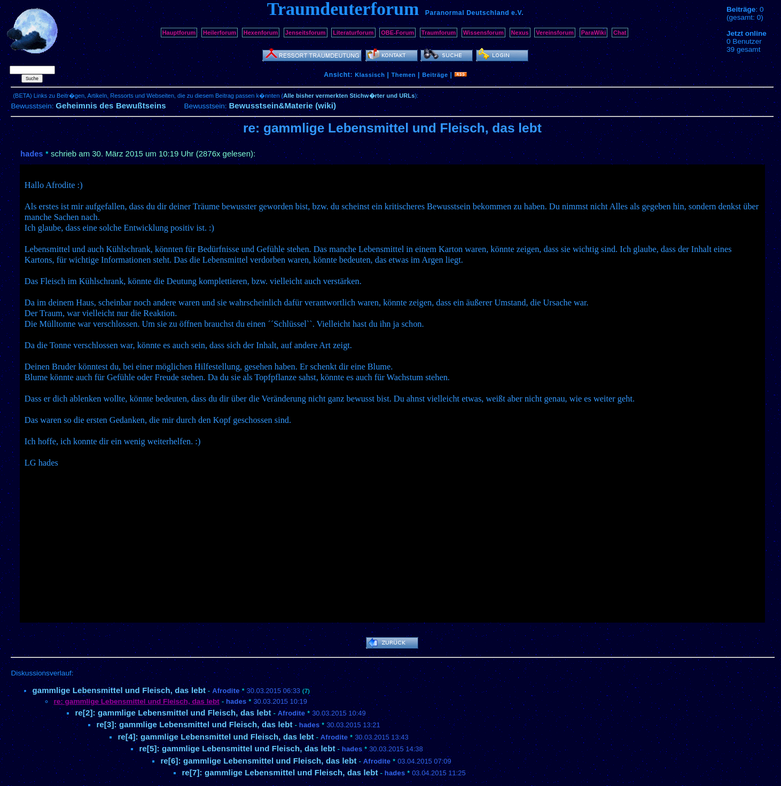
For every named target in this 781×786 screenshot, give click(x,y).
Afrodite (226, 691)
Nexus (520, 32)
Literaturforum (353, 32)
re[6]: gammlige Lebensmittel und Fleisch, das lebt (258, 760)
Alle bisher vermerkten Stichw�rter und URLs (349, 95)
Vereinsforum (555, 32)
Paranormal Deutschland (467, 13)
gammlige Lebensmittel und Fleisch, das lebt (119, 690)
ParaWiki (593, 32)
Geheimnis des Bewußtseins (111, 105)
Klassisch (370, 75)
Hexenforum (261, 32)
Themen (404, 75)
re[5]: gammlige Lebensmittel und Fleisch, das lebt (237, 748)
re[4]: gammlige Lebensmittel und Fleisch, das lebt (216, 736)
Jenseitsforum (305, 32)
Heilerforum (219, 32)
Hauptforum (179, 32)
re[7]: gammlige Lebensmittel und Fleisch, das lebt (280, 772)
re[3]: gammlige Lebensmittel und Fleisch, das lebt (194, 724)
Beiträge (435, 75)
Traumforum (438, 32)
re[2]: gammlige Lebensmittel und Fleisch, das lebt (173, 712)
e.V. (517, 13)
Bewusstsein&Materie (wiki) (282, 105)
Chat (620, 32)
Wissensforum (483, 32)
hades (31, 154)
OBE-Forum (397, 32)
